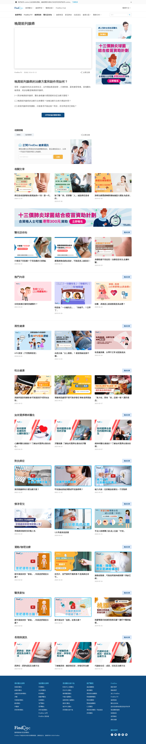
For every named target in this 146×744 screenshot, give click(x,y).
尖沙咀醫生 (42, 690)
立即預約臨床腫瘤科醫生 (53, 115)
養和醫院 (90, 690)
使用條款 (114, 716)
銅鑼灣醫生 (42, 697)
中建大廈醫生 (67, 697)
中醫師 (16, 706)
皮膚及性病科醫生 (20, 693)
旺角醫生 (41, 693)
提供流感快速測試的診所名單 (120, 706)
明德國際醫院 (91, 697)
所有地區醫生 (43, 710)
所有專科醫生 (18, 710)
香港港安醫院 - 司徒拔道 (95, 710)
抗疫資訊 (77, 15)
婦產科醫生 (18, 690)
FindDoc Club (61, 8)
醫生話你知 (47, 15)
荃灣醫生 (41, 706)
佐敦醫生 (41, 700)
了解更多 (75, 2)
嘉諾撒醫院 (90, 687)
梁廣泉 (18, 135)
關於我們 (114, 687)
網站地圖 (114, 719)
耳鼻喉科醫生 (18, 700)
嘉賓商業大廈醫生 (68, 700)
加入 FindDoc (115, 693)
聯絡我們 (114, 690)
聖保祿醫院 (90, 700)
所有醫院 (90, 713)
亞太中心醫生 (67, 690)
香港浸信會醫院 (92, 693)
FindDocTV (28, 15)
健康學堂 (18, 15)
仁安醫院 (90, 706)
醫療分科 (96, 15)
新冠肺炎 (68, 15)
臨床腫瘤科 (28, 135)
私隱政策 (114, 713)
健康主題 (86, 15)
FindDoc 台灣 (43, 713)
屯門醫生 (41, 703)
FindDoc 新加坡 (44, 716)
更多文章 (127, 232)
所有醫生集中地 (68, 710)
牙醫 (15, 697)
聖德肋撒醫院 (91, 703)
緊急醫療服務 (115, 710)
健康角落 (59, 15)
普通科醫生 (18, 687)
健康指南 (38, 15)
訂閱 (58, 157)
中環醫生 (41, 687)
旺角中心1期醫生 (68, 687)
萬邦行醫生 (66, 703)
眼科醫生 (17, 703)
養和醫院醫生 (67, 693)
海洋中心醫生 (67, 706)
